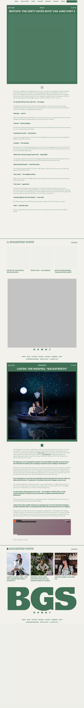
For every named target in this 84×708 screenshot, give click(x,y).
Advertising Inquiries (32, 359)
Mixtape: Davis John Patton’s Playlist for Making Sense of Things (40, 578)
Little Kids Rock (46, 454)
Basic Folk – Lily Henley (40, 270)
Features (48, 1)
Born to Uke (41, 452)
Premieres (54, 356)
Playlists (56, 1)
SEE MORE (74, 242)
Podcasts (40, 1)
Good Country (25, 1)
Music (16, 1)
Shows (63, 1)
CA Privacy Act (54, 359)
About (60, 356)
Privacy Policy (44, 359)
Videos (33, 1)
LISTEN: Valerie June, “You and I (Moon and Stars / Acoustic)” (17, 578)
